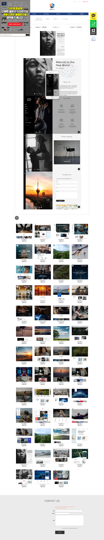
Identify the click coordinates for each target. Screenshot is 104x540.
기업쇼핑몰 (65, 19)
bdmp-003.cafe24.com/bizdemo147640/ (24, 363)
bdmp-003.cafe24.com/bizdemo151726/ (61, 343)
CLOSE (27, 34)
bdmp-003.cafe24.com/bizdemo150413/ (79, 343)
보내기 (56, 532)
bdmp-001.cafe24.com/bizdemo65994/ (24, 486)
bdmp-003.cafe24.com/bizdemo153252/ (79, 323)
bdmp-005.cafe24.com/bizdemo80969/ (42, 466)
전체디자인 (39, 19)
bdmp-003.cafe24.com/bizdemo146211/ (42, 363)
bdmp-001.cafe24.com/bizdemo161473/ (79, 282)
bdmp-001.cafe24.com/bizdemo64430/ (61, 486)
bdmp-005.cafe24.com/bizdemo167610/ (42, 241)
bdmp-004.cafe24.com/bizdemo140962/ (24, 384)
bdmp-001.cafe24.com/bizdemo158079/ (42, 302)
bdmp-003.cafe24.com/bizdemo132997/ (24, 404)
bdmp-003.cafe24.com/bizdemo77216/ (61, 466)
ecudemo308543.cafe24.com (61, 323)
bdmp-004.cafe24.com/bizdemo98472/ (24, 445)
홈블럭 (47, 19)
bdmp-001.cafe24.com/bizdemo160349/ (24, 302)
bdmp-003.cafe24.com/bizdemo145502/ (61, 363)
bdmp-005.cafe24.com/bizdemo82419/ (79, 445)
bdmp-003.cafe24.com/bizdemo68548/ (79, 466)
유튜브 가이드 (85, 1)
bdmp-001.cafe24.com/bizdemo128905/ (79, 404)
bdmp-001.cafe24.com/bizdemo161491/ (61, 282)
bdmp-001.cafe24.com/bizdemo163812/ (79, 261)
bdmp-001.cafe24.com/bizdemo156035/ (79, 302)
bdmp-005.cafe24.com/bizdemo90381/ (61, 445)
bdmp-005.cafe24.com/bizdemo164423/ (42, 261)
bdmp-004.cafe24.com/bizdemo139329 (42, 384)
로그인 (79, 1)
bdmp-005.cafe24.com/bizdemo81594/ (44, 27)
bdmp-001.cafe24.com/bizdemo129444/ (61, 404)
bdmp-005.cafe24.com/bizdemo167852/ (24, 241)
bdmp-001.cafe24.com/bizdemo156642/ (61, 302)
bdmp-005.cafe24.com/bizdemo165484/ (24, 261)
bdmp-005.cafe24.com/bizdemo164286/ (61, 261)
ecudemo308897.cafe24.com (42, 323)
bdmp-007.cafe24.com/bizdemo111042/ (42, 425)
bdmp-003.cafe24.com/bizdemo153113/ (24, 343)
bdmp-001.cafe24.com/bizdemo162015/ (42, 282)
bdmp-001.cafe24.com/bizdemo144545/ (79, 363)
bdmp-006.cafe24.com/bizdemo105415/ (79, 425)
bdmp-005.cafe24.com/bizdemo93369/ (42, 445)
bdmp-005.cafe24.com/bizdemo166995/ (79, 241)
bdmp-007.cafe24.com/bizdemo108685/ (61, 425)
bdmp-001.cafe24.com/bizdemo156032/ (24, 323)
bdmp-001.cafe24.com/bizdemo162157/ (24, 282)
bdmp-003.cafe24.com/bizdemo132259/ (42, 404)
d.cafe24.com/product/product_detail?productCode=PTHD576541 (79, 27)
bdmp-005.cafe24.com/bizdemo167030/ (61, 241)
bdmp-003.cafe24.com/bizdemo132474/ (42, 486)
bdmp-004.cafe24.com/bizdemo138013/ (61, 384)
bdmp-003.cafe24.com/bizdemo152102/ (42, 343)
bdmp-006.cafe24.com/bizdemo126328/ (24, 425)
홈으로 (75, 1)
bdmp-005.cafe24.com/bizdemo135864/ (79, 384)
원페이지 (56, 19)
